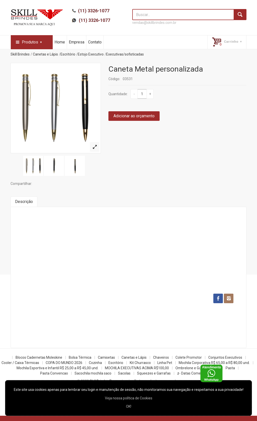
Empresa (76, 42)
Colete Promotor (188, 357)
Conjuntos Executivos (225, 357)
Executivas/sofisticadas (125, 54)
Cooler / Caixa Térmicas (20, 363)
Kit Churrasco (140, 363)
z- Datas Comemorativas (197, 373)
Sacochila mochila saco (93, 373)
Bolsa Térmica (80, 357)
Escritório (67, 54)
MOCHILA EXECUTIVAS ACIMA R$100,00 (137, 368)
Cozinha (95, 363)
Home (59, 42)
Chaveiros (161, 357)
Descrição (24, 201)
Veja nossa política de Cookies (128, 398)
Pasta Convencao (54, 373)
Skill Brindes (20, 54)
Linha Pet (164, 363)
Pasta (230, 368)
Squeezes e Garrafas (154, 373)
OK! (128, 406)
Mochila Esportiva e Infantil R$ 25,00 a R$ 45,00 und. (57, 368)
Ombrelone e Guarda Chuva (197, 368)
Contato (95, 42)
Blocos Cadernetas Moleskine (39, 357)
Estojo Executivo (91, 54)
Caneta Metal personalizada (155, 69)
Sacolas (124, 373)
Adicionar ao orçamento (134, 116)
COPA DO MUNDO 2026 (64, 363)
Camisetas (106, 357)
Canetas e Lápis (45, 54)
